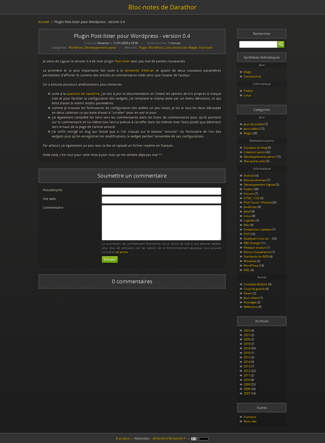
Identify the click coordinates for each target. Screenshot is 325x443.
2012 (247, 371)
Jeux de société (254, 124)
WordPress (76, 48)
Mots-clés (250, 421)
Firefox (248, 91)
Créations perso (254, 152)
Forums (249, 194)
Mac (246, 225)
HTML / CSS (251, 198)
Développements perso (100, 48)
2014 (247, 362)
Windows (250, 261)
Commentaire (53, 207)
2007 (247, 393)
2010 (247, 380)
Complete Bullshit (255, 284)
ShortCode (179, 48)
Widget (193, 48)
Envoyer (110, 259)
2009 (247, 384)
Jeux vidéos (251, 129)
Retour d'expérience (257, 252)
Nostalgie (250, 302)
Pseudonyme (52, 190)
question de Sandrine (83, 94)
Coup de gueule (254, 289)
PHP (247, 234)
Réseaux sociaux (255, 248)
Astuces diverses (255, 180)
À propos (250, 417)
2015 (247, 357)
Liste (168, 48)
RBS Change (252, 243)
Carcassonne (252, 76)
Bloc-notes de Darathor (162, 7)
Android (249, 176)
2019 (247, 344)
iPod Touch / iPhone (257, 202)
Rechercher (262, 33)
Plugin (143, 48)
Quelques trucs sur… (257, 238)
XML (247, 270)
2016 (247, 353)
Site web (49, 199)
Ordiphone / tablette (258, 229)
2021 (247, 335)
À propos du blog (255, 148)
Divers (248, 293)
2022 (247, 330)
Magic (248, 72)
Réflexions (251, 307)
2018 (247, 348)
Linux (247, 95)
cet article (121, 252)
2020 (247, 339)
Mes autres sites (254, 161)
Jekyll (247, 211)
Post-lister (206, 48)
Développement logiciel (259, 185)
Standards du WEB (256, 257)
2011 (247, 375)
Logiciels (249, 220)
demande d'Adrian (139, 70)
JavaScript (250, 207)
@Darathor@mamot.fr (169, 438)
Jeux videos (251, 298)
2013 (247, 366)
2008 (247, 389)
